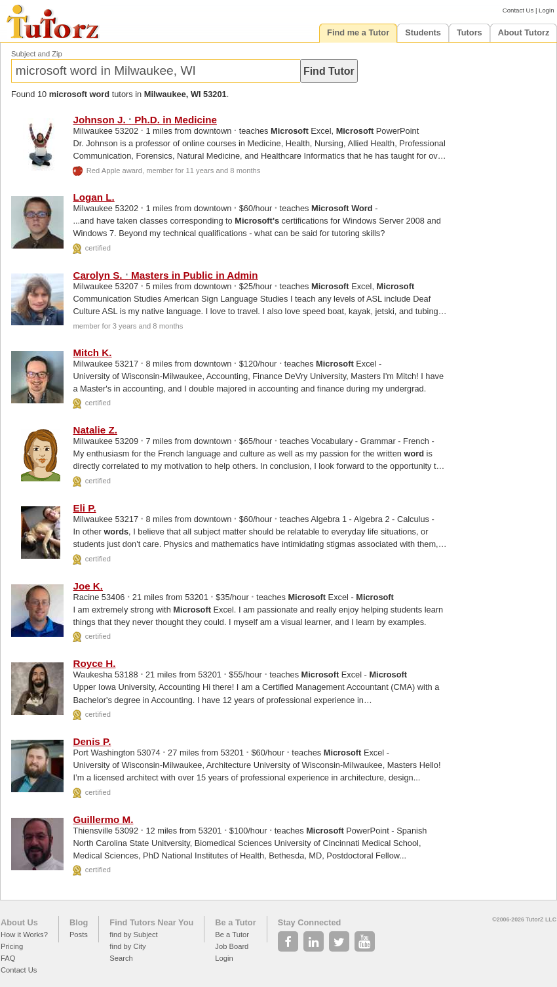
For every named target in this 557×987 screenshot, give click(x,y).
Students (423, 32)
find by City (127, 946)
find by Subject (133, 934)
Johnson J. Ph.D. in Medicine (144, 119)
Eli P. (84, 508)
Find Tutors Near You (151, 922)
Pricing (12, 946)
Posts (78, 934)
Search (120, 958)
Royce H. (94, 663)
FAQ (8, 958)
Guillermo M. (103, 819)
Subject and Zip (36, 54)
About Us (19, 922)
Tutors (469, 32)
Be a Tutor (235, 922)
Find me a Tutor (358, 32)
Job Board (231, 946)
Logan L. (93, 197)
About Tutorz (524, 32)
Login (546, 10)
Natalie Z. (95, 429)
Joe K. (88, 586)
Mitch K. (92, 352)
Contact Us (518, 10)
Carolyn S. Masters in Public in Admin (165, 275)
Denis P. (92, 741)
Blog (78, 922)
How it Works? (24, 934)
